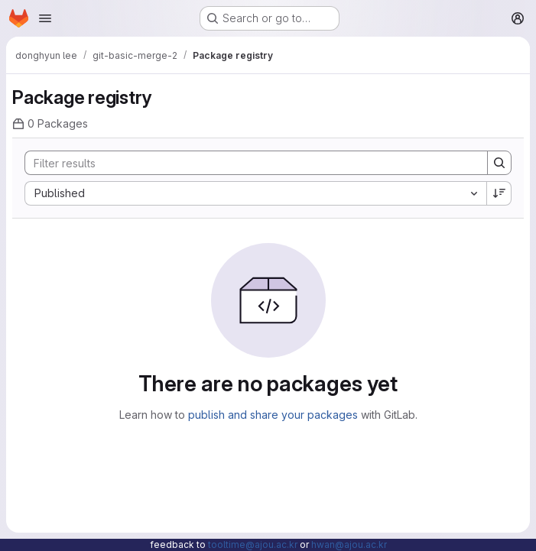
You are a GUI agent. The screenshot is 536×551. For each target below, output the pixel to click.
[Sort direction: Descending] (499, 193)
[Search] (248, 163)
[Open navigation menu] (45, 18)
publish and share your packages (273, 414)
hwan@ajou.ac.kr (349, 544)
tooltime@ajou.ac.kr (252, 544)
